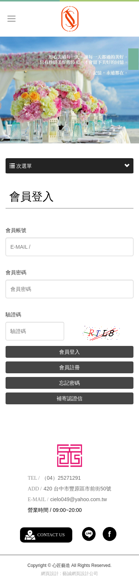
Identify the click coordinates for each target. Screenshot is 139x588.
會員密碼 (16, 272)
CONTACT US (51, 534)
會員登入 (69, 352)
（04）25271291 (61, 478)
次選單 (69, 166)
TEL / (34, 478)
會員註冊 (69, 367)
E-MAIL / (38, 499)
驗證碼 (13, 314)
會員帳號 (16, 230)
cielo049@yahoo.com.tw (78, 499)
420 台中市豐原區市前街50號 (77, 489)
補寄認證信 (70, 398)
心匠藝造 (69, 19)
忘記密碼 (69, 383)
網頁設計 (50, 573)
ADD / (35, 489)
